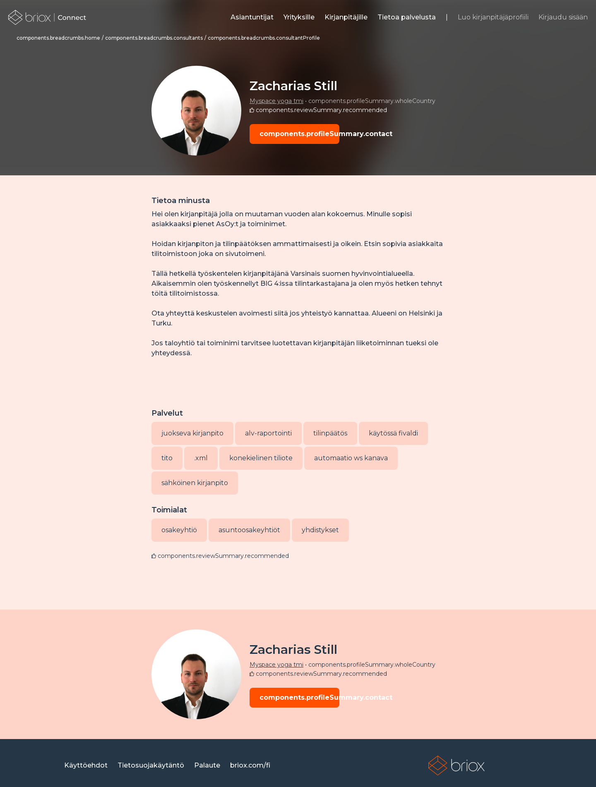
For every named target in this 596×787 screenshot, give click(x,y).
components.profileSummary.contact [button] (299, 134)
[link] (47, 17)
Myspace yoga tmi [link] (276, 101)
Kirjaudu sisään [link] (563, 17)
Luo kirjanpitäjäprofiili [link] (493, 17)
